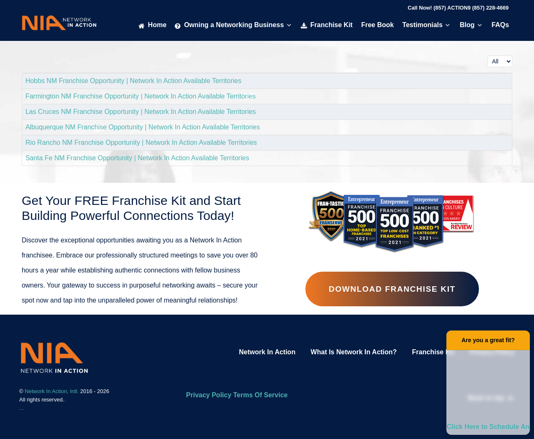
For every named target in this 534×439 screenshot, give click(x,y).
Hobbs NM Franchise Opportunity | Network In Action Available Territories (133, 80)
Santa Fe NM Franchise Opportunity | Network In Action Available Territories (137, 157)
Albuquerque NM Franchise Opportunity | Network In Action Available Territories (142, 127)
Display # (487, 53)
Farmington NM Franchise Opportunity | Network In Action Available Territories (140, 96)
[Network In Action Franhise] (54, 357)
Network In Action (267, 352)
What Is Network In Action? (354, 352)
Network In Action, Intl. (52, 391)
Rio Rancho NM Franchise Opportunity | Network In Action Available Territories (141, 142)
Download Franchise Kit (392, 289)
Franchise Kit (433, 352)
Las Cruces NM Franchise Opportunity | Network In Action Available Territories (140, 111)
